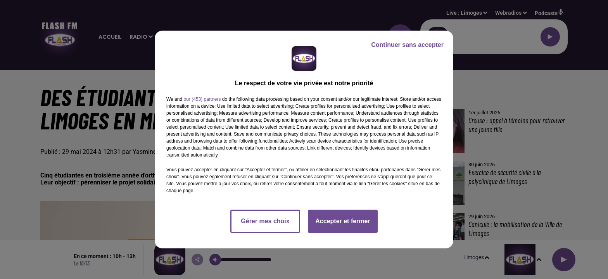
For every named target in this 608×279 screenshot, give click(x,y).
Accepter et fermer (342, 221)
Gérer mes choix (265, 221)
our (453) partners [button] (202, 99)
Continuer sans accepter (407, 44)
